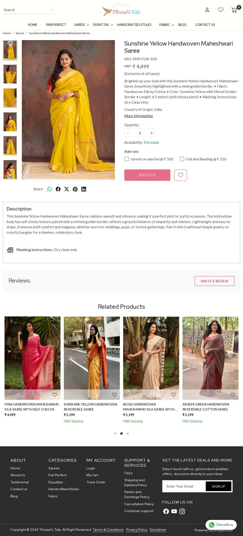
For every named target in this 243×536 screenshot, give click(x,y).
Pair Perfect (56, 25)
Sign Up (218, 486)
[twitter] (66, 188)
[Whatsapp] (49, 188)
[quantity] (139, 133)
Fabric (166, 25)
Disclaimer (158, 529)
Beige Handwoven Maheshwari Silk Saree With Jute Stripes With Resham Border (148, 407)
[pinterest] (75, 188)
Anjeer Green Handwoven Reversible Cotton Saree (205, 406)
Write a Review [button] (214, 281)
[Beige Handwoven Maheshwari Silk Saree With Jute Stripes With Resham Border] (151, 358)
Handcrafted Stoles (134, 25)
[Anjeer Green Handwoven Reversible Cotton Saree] (210, 358)
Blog (182, 25)
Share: (38, 189)
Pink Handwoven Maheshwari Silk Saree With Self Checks (32, 406)
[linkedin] (83, 188)
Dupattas (102, 25)
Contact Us (205, 25)
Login (90, 468)
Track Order (95, 482)
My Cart (92, 475)
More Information (138, 116)
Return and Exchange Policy (136, 494)
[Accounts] (207, 10)
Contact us (19, 489)
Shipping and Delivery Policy (135, 482)
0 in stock (151, 142)
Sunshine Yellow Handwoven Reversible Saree (90, 406)
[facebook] (58, 188)
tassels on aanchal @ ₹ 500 (152, 159)
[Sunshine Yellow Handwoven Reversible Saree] (92, 358)
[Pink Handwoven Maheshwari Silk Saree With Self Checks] (33, 358)
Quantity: (132, 125)
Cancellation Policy (139, 504)
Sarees (81, 25)
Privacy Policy (136, 529)
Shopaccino (223, 530)
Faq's (128, 473)
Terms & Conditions (108, 529)
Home (32, 25)
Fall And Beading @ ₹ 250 (206, 159)
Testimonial (19, 482)
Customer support (139, 511)
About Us (17, 475)
